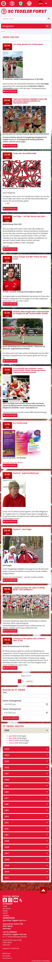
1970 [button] (6, 877)
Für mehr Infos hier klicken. (13, 462)
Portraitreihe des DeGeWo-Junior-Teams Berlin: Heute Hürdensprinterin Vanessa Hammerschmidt (29, 370)
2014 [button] (6, 816)
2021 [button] (6, 773)
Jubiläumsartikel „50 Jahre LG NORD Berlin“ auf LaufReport (29, 589)
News (3, 31)
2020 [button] (6, 779)
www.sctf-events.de (11, 948)
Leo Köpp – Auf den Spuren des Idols (29, 216)
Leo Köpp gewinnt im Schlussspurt (28, 44)
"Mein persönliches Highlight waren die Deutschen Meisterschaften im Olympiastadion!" (30, 101)
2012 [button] (6, 828)
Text (4, 692)
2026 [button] (6, 730)
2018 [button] (6, 792)
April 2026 (12, 736)
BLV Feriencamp (20, 423)
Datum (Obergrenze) (12, 709)
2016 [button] (6, 804)
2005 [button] (6, 865)
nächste (29, 681)
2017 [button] (6, 798)
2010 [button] (6, 835)
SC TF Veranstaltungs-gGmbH (15, 937)
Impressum (6, 953)
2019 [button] (6, 785)
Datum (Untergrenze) (12, 701)
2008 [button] (6, 847)
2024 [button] (6, 755)
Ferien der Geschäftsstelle (24, 153)
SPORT (5, 913)
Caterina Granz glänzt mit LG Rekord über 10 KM (29, 639)
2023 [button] (6, 761)
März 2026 (13, 738)
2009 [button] (6, 841)
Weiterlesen (11, 91)
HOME (5, 906)
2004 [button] (6, 871)
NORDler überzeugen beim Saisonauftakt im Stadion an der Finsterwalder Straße (31, 312)
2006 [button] (6, 859)
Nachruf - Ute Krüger (22, 529)
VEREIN (5, 911)
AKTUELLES (7, 908)
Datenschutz (7, 958)
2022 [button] (6, 767)
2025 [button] (6, 749)
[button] (46, 3)
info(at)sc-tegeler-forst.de (14, 934)
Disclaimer (6, 956)
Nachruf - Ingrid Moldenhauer (26, 473)
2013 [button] (6, 822)
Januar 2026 (13, 743)
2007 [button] (6, 853)
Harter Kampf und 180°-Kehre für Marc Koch (30, 258)
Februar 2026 (14, 740)
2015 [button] (6, 810)
